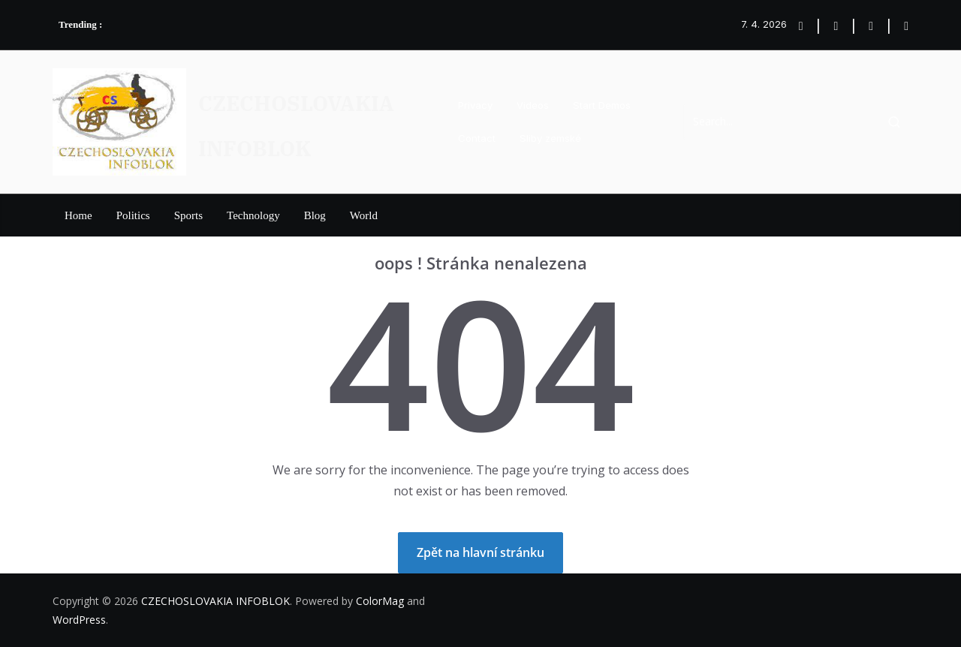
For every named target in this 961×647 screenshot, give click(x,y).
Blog (315, 215)
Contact (477, 138)
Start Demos (602, 105)
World (364, 215)
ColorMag (380, 601)
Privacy (475, 105)
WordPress (79, 619)
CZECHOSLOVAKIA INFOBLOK (215, 601)
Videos (533, 105)
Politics (133, 215)
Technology (253, 215)
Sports (188, 215)
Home (78, 215)
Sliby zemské (550, 138)
